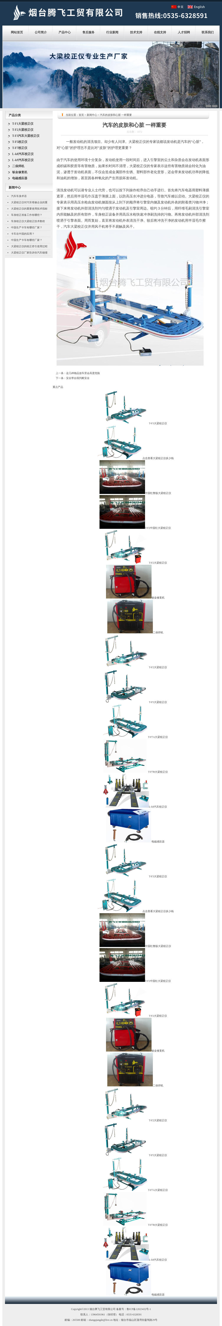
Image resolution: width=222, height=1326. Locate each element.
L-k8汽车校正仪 (23, 154)
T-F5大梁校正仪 (158, 702)
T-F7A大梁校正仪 (158, 737)
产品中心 (65, 32)
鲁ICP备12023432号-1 (139, 1309)
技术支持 (136, 32)
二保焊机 (18, 166)
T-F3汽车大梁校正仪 (25, 135)
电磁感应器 (19, 178)
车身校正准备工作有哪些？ (26, 214)
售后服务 (88, 32)
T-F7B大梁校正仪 (158, 771)
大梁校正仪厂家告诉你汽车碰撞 (29, 252)
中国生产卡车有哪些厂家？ (26, 227)
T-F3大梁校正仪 (158, 423)
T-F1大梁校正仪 (22, 123)
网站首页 (17, 32)
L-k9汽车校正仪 (23, 160)
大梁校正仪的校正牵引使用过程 (29, 246)
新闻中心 (92, 114)
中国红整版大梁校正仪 (158, 493)
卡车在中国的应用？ (22, 233)
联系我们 (208, 32)
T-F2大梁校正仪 (22, 129)
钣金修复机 (19, 172)
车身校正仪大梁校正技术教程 (28, 221)
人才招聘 (184, 32)
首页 (81, 114)
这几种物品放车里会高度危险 (83, 373)
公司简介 (41, 32)
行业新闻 (112, 32)
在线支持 (160, 32)
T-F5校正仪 (19, 142)
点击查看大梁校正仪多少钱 (158, 458)
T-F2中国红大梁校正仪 (158, 527)
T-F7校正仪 (19, 148)
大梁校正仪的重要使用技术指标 (29, 208)
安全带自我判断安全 (78, 378)
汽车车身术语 (19, 196)
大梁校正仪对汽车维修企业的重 (29, 202)
